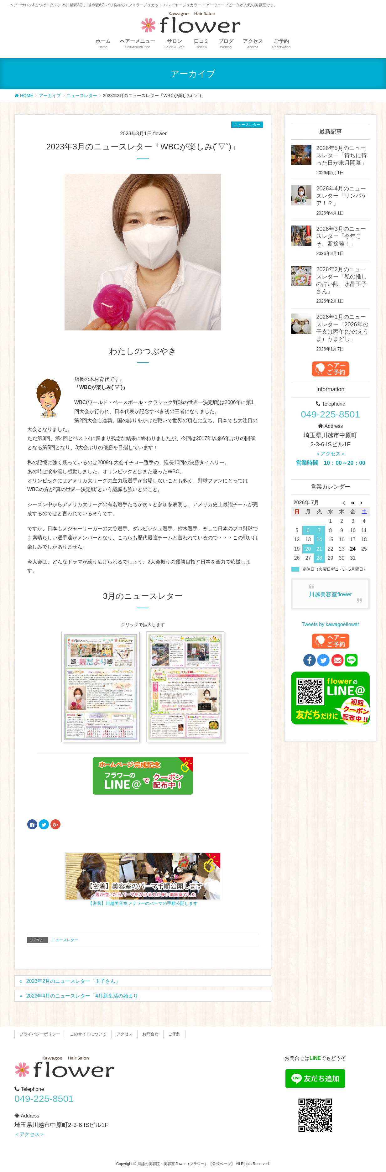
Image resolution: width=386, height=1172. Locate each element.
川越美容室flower (330, 594)
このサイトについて (88, 1034)
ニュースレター (247, 124)
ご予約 (174, 1034)
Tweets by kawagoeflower (330, 624)
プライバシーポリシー (39, 1034)
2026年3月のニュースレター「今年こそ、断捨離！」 (341, 236)
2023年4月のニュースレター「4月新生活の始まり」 (84, 995)
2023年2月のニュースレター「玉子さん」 (73, 981)
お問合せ (150, 1034)
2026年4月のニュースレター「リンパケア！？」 (341, 195)
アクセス (124, 1034)
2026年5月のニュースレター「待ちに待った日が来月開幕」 (341, 155)
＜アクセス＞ (331, 453)
